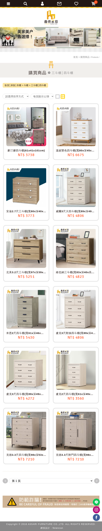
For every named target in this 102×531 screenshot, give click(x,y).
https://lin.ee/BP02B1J (96, 502)
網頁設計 (45, 528)
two (63, 96)
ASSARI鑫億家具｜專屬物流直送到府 (51, 17)
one (57, 96)
